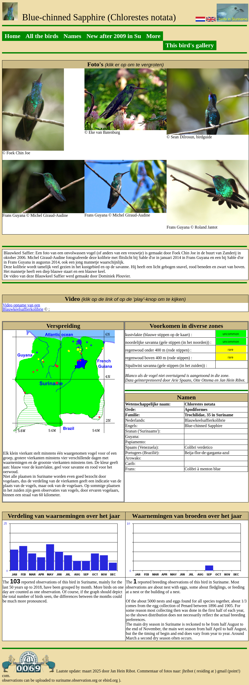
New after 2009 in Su (114, 36)
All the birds (41, 36)
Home (12, 36)
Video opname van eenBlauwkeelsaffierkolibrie (23, 307)
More (153, 36)
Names (72, 36)
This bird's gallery (190, 45)
